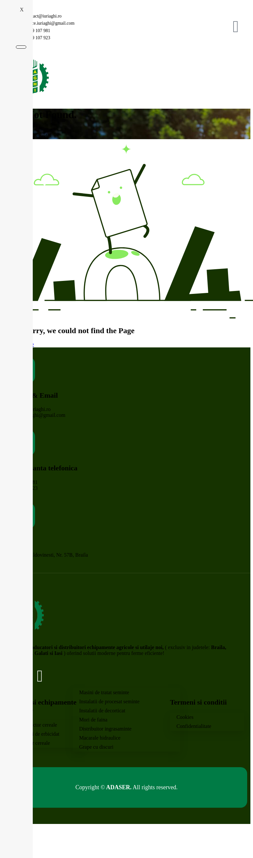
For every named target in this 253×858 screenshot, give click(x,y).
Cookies (184, 717)
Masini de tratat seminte (104, 692)
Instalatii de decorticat (102, 710)
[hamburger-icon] (233, 77)
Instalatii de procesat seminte (109, 701)
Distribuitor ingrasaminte (105, 728)
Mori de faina (93, 719)
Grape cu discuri (96, 747)
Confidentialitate (193, 726)
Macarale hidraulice (99, 738)
